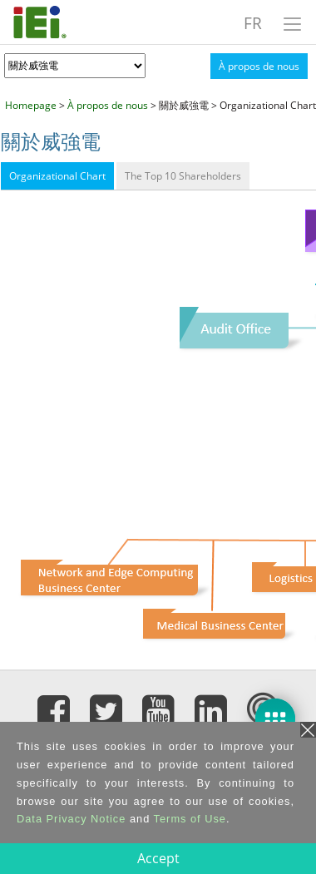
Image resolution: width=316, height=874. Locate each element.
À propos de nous (259, 66)
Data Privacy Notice (71, 818)
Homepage (31, 105)
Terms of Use (190, 818)
